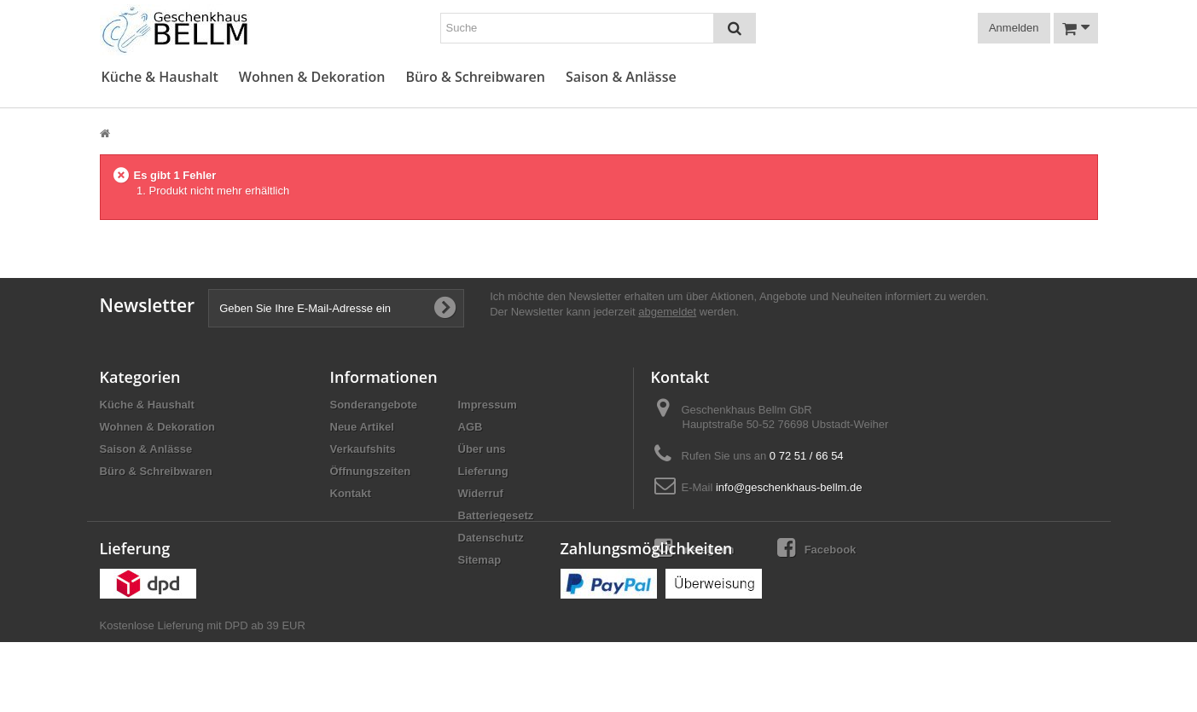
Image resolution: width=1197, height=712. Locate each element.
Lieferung (483, 471)
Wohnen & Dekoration (312, 77)
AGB (470, 426)
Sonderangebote (374, 404)
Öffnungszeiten (370, 471)
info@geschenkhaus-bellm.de (789, 487)
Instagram (694, 548)
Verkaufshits (363, 449)
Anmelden (1014, 27)
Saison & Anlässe (621, 77)
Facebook (817, 548)
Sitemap (480, 559)
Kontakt (350, 493)
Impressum (487, 404)
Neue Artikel (362, 426)
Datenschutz (491, 537)
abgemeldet (667, 311)
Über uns (482, 449)
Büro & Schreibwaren (475, 77)
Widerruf (480, 493)
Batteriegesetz (496, 515)
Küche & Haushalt (160, 77)
